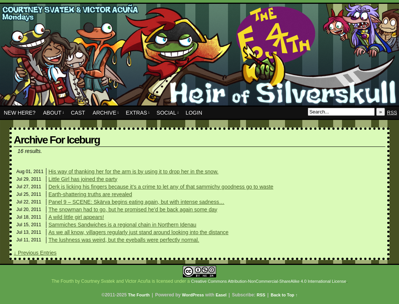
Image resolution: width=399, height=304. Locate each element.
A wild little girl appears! (76, 217)
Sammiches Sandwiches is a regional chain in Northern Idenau (122, 225)
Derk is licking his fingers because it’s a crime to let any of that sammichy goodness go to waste (160, 187)
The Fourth (199, 56)
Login (193, 113)
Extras (138, 113)
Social (168, 113)
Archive (106, 113)
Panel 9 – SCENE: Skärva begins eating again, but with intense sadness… (136, 202)
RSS (392, 112)
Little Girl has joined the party (82, 179)
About (53, 113)
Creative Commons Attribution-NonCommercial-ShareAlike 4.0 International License (268, 281)
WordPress (193, 295)
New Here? (19, 113)
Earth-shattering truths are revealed (90, 194)
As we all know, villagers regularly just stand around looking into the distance (138, 232)
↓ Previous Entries (35, 253)
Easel (220, 295)
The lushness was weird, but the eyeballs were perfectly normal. (123, 240)
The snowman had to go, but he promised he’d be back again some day (132, 209)
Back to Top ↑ (284, 295)
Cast (78, 113)
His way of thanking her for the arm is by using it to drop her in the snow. (133, 172)
